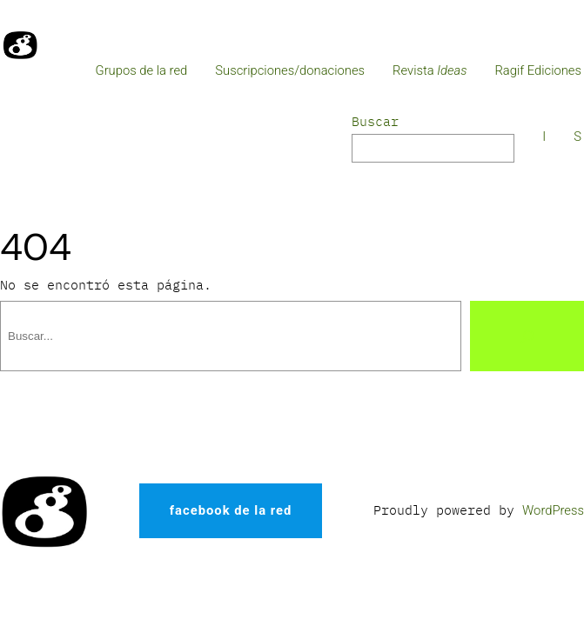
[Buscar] (527, 336)
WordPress (553, 510)
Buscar (375, 121)
